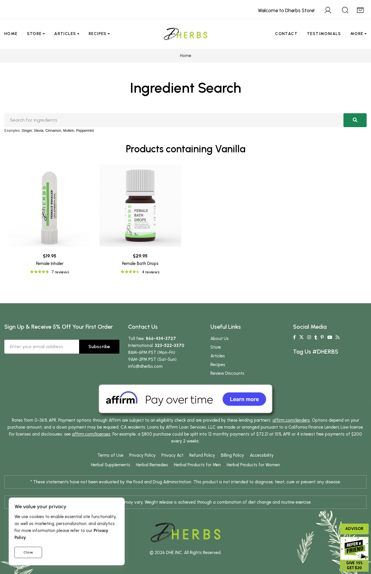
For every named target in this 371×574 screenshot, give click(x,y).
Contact (286, 33)
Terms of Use (110, 455)
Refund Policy (202, 455)
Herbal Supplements (110, 464)
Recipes (98, 33)
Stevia (38, 131)
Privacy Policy (142, 455)
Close (28, 552)
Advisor (354, 528)
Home (11, 33)
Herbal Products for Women (253, 464)
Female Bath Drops (140, 263)
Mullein (68, 131)
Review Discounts (227, 373)
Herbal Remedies (152, 464)
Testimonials (324, 33)
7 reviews (60, 272)
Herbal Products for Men (197, 464)
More (356, 33)
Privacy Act (172, 455)
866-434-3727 (161, 338)
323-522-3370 (169, 345)
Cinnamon (53, 131)
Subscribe (99, 346)
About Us (219, 338)
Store (34, 33)
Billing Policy (232, 455)
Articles (65, 33)
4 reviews (150, 272)
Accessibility (262, 455)
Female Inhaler (49, 263)
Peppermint (85, 131)
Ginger (26, 131)
